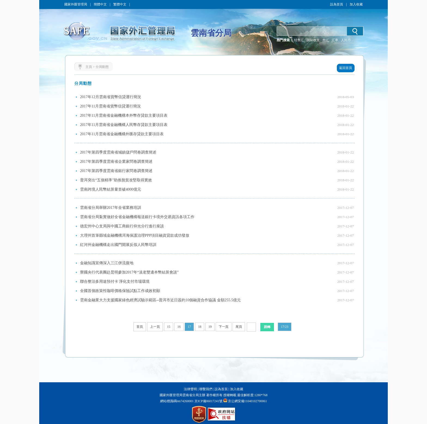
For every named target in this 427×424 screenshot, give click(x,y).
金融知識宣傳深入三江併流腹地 (106, 263)
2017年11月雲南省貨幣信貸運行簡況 (110, 106)
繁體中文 (119, 4)
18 (199, 327)
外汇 (325, 40)
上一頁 (155, 327)
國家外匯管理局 (75, 4)
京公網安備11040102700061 (247, 401)
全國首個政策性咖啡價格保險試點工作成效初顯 (120, 291)
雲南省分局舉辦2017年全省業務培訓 (110, 208)
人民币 (346, 40)
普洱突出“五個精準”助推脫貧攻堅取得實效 (116, 180)
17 (189, 327)
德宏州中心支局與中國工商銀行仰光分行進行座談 (122, 226)
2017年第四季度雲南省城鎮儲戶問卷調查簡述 (118, 152)
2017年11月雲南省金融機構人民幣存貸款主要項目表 (123, 125)
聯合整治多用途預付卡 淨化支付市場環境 (115, 281)
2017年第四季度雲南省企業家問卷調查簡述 (116, 162)
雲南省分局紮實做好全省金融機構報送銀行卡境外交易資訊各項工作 (137, 217)
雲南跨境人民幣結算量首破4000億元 (110, 189)
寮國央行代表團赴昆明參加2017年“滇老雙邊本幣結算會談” (129, 272)
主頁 (89, 67)
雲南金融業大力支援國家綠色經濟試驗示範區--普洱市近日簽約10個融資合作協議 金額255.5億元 (160, 300)
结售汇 (299, 40)
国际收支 (313, 40)
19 (210, 327)
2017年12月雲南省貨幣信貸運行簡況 (110, 97)
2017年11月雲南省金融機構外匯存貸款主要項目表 (122, 134)
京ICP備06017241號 (208, 401)
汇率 (335, 40)
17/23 (284, 327)
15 (168, 327)
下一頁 (223, 327)
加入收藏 (356, 4)
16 (179, 327)
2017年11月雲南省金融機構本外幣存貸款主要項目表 (123, 115)
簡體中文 (100, 4)
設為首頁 (336, 4)
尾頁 (239, 327)
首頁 (139, 327)
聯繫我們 (205, 389)
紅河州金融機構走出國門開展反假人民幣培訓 (118, 245)
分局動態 (102, 67)
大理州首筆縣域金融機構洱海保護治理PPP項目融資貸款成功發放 (134, 235)
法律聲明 (190, 389)
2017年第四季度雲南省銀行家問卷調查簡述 (116, 171)
